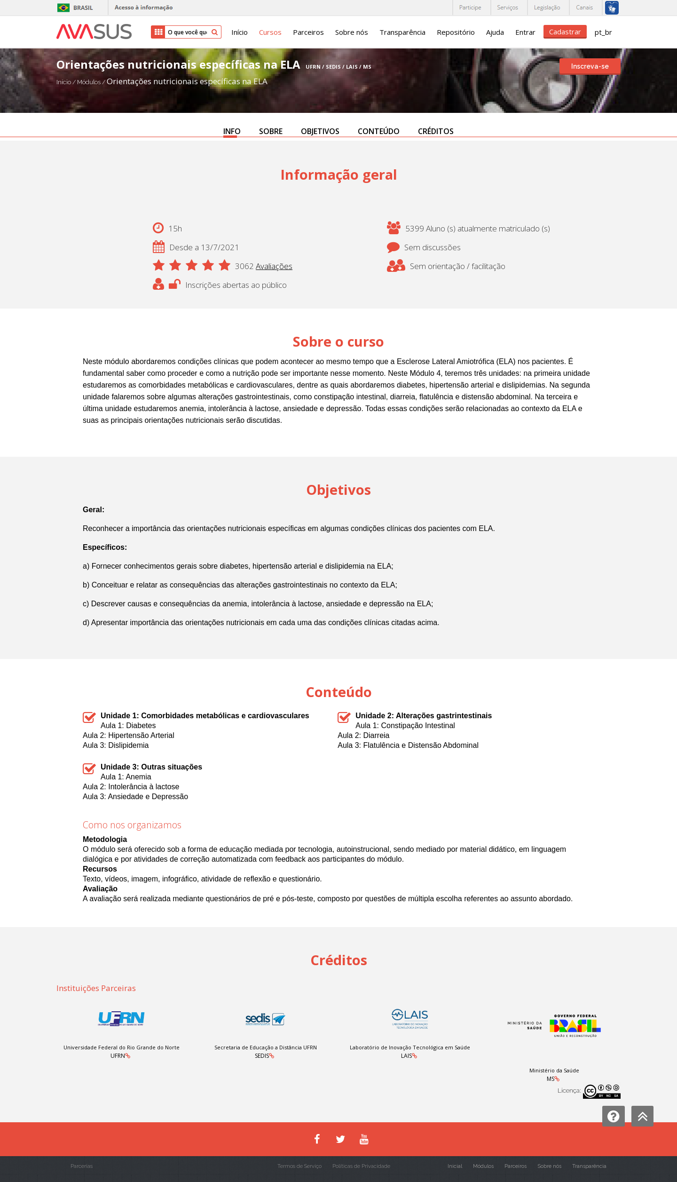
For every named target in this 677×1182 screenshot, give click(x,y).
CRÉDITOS (436, 131)
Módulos (89, 82)
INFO (232, 131)
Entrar (525, 32)
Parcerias (82, 1166)
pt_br (603, 32)
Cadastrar (565, 31)
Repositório (456, 32)
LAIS (406, 1056)
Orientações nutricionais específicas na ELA (187, 81)
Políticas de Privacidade (361, 1166)
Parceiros (308, 32)
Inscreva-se (590, 66)
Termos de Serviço (299, 1166)
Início (239, 32)
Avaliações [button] (274, 266)
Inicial (455, 1166)
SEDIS (262, 1056)
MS (550, 1079)
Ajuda (495, 32)
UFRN (117, 1056)
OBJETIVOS (320, 131)
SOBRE (271, 131)
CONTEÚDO (379, 131)
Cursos (270, 32)
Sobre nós (351, 32)
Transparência (402, 32)
